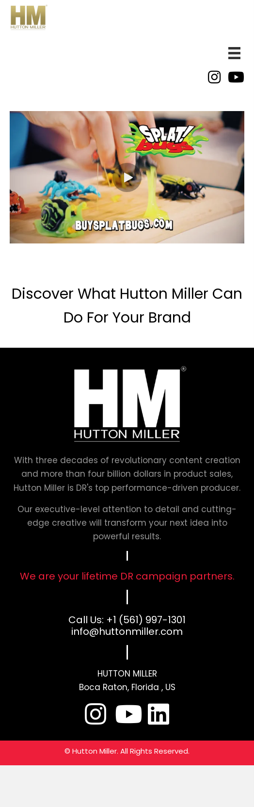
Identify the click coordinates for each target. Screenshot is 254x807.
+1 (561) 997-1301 (146, 620)
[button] (127, 177)
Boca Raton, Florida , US (127, 687)
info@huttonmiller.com (127, 631)
